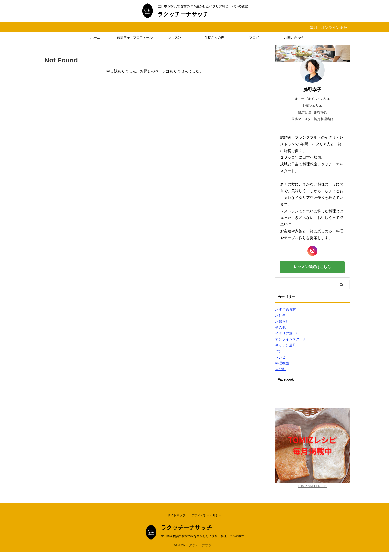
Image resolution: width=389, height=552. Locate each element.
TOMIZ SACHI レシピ (312, 486)
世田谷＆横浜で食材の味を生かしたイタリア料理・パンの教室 (202, 536)
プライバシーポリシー (207, 515)
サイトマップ (176, 515)
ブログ (254, 37)
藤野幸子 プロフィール (135, 37)
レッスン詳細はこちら (312, 267)
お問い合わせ (293, 37)
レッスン (174, 37)
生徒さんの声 (214, 37)
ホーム (95, 37)
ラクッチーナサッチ (183, 14)
